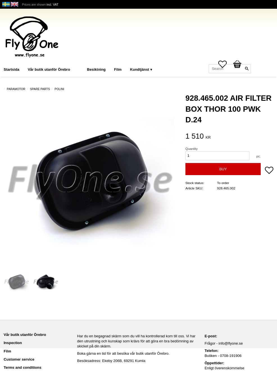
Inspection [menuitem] (13, 343)
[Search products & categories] (230, 68)
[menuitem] (80, 61)
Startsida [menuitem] (11, 69)
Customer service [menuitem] (19, 359)
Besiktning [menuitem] (96, 69)
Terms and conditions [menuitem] (22, 367)
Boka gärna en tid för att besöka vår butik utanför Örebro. (123, 353)
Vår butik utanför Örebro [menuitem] (49, 69)
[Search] (246, 69)
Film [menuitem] (118, 69)
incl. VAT (52, 4)
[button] (269, 171)
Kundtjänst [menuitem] (139, 69)
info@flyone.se (231, 343)
